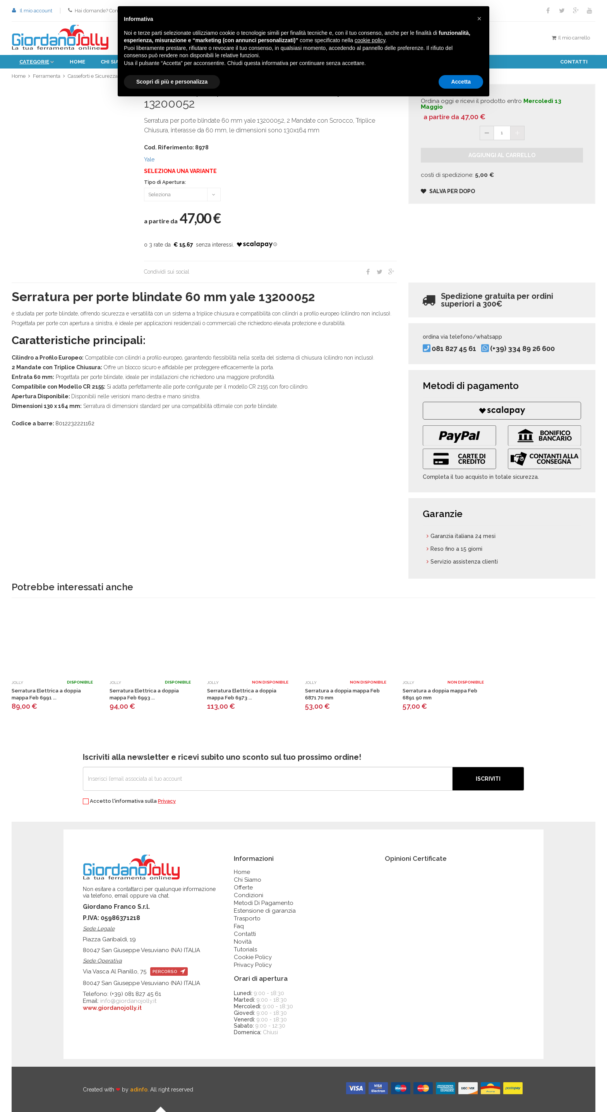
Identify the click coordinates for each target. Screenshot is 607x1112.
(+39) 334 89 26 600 (522, 348)
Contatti (574, 62)
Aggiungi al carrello (501, 155)
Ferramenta (46, 76)
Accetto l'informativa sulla (129, 801)
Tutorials (245, 949)
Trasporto (247, 918)
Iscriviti (488, 779)
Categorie (34, 62)
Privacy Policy (253, 964)
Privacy (167, 801)
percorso (169, 971)
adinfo (138, 1089)
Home (77, 62)
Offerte (243, 887)
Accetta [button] (461, 82)
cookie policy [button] (370, 40)
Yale (149, 159)
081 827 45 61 (454, 348)
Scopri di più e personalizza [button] (171, 82)
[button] (479, 18)
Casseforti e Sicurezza (93, 76)
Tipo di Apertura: (165, 182)
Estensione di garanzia (265, 910)
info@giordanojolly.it (128, 1000)
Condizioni (248, 895)
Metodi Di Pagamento (263, 903)
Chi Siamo (247, 879)
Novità (243, 941)
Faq (239, 926)
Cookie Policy (253, 957)
